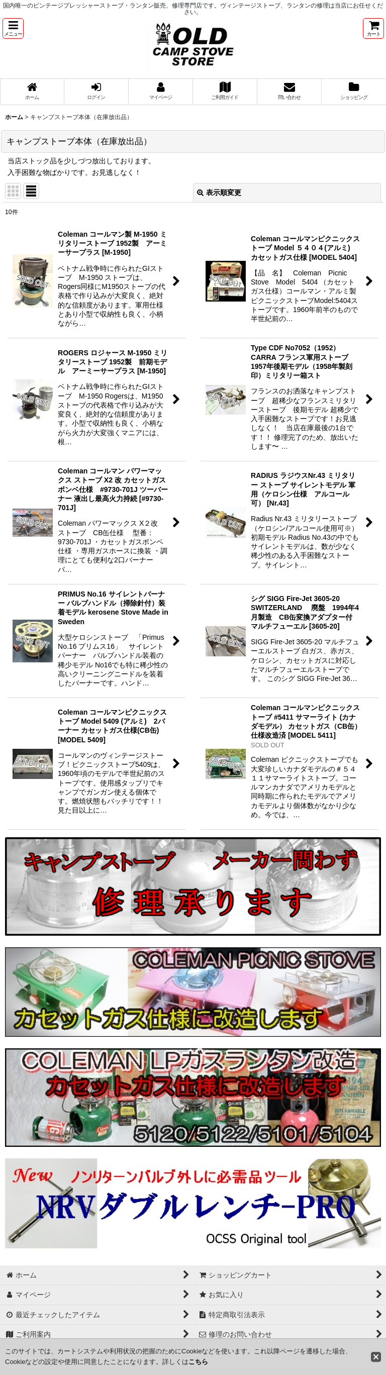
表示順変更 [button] (219, 192)
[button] (13, 28)
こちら (198, 1361)
